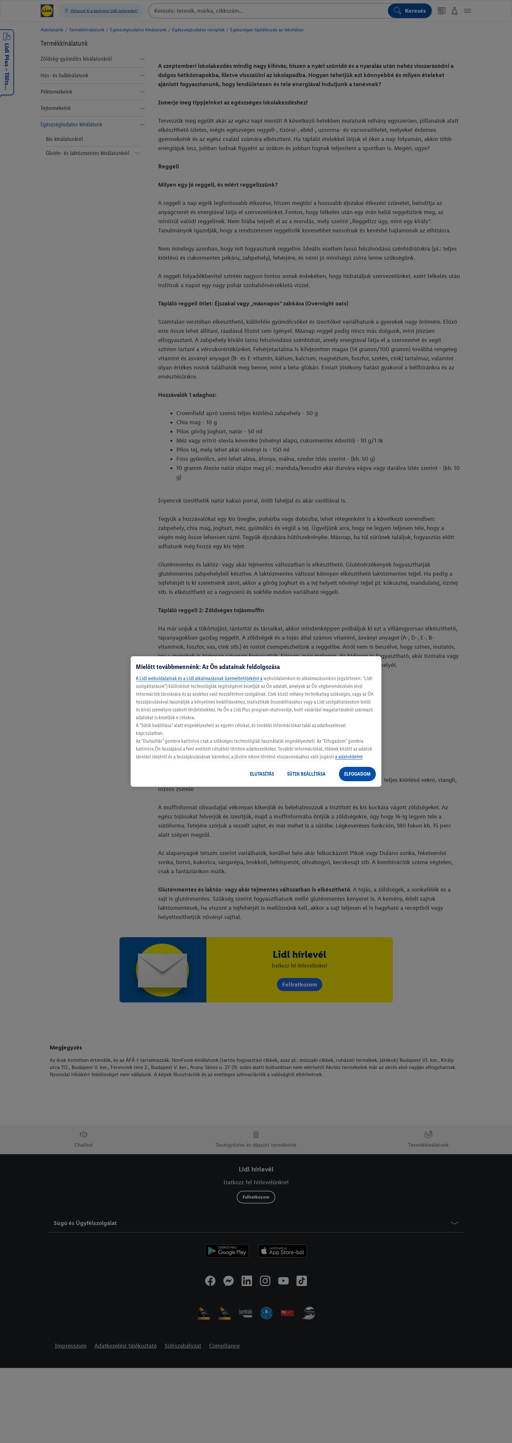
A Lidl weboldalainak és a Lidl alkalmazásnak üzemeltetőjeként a (199, 678)
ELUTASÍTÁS (262, 774)
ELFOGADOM (357, 774)
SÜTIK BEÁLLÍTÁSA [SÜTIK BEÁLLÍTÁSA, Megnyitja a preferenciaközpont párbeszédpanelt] (306, 774)
